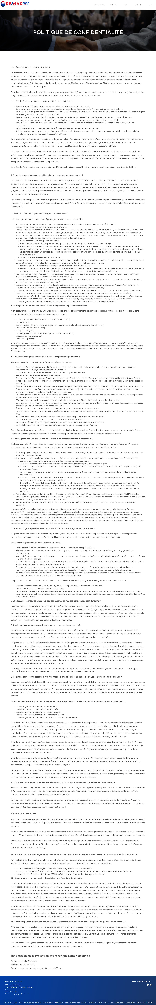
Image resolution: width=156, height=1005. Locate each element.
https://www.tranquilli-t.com (88, 386)
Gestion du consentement (126, 1002)
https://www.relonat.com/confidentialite (86, 874)
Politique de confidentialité (87, 1002)
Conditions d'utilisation (107, 1002)
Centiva (149, 1002)
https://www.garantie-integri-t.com (127, 386)
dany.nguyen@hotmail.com (21, 994)
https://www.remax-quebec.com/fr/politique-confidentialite (64, 869)
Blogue (113, 5)
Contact (138, 5)
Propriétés (99, 5)
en (151, 5)
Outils (126, 5)
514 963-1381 (13, 992)
